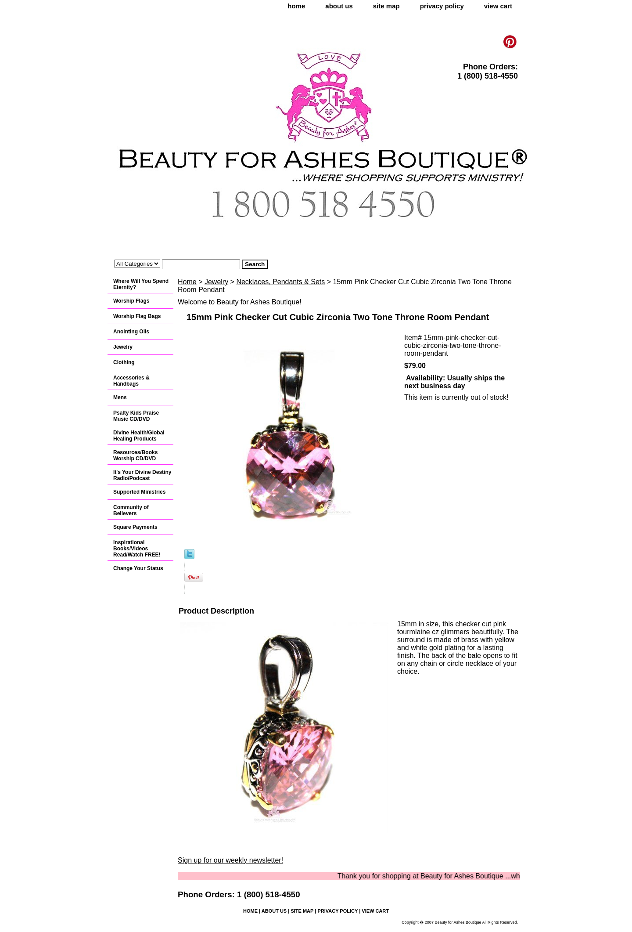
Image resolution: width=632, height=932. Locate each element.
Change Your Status (138, 568)
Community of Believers (131, 510)
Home (187, 281)
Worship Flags (131, 301)
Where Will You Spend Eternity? (141, 284)
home (296, 6)
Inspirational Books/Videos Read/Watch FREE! (137, 548)
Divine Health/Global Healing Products (139, 436)
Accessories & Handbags (131, 381)
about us (339, 6)
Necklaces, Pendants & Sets (280, 281)
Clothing (124, 362)
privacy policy (442, 6)
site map (386, 6)
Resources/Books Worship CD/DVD (135, 455)
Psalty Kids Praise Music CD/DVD (136, 416)
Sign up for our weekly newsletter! (230, 860)
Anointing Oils (131, 332)
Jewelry (216, 281)
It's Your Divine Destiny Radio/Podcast (142, 475)
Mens (120, 397)
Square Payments (135, 527)
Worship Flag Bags (137, 316)
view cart (498, 6)
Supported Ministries (139, 492)
